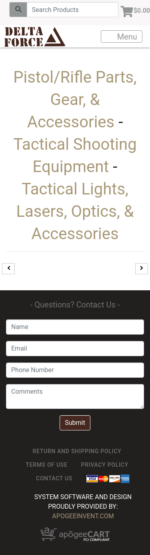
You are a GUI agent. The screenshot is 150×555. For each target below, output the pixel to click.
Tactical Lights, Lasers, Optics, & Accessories (75, 211)
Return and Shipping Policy (77, 451)
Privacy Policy (104, 465)
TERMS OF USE (46, 465)
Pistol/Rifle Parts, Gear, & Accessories (74, 99)
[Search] (72, 9)
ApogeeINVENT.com (83, 516)
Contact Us (54, 478)
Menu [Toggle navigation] (122, 37)
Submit (75, 422)
